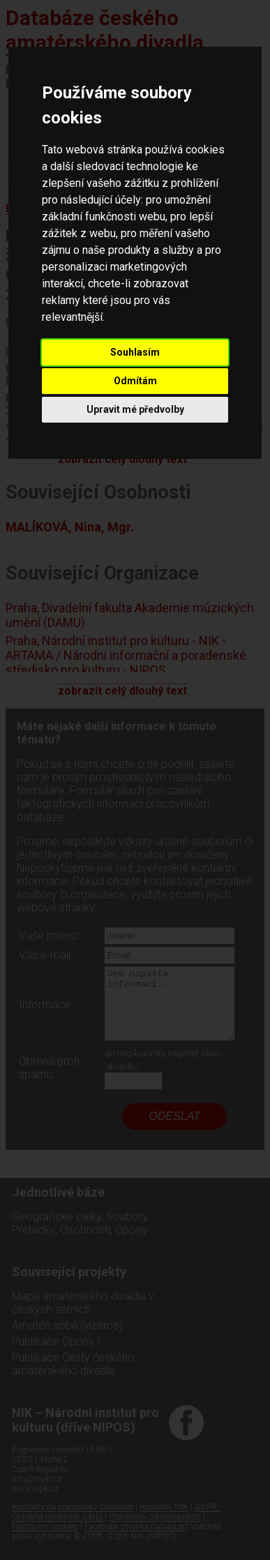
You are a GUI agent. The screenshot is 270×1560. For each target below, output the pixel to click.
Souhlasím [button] (135, 352)
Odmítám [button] (135, 380)
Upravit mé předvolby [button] (135, 409)
